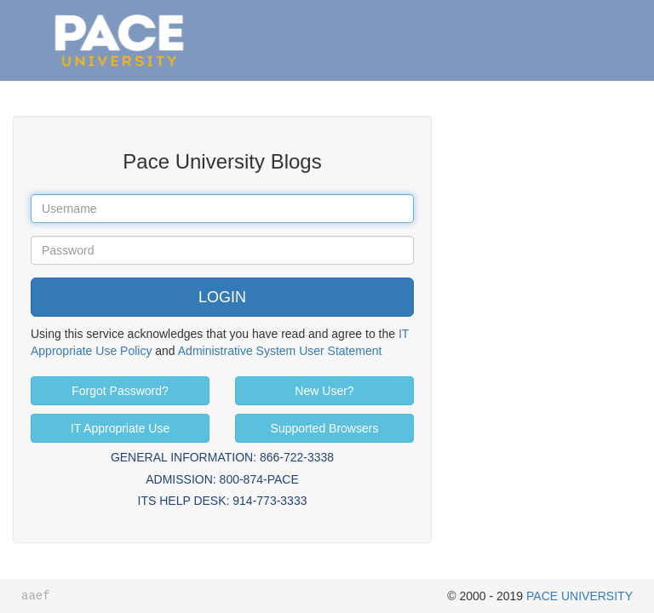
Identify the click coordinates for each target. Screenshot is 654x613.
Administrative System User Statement (280, 351)
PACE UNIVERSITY (579, 596)
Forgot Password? (120, 391)
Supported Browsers (325, 428)
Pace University (119, 17)
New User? (324, 391)
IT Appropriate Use (120, 428)
